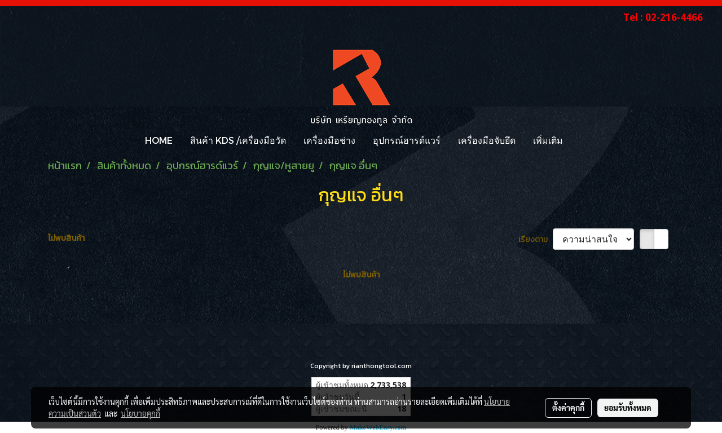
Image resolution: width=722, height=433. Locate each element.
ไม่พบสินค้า (66, 238)
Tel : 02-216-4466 (663, 17)
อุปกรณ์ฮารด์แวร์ (407, 140)
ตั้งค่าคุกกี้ (568, 408)
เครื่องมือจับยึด (487, 140)
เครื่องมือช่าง (329, 140)
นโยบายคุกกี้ (140, 413)
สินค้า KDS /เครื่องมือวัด (238, 140)
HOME (159, 140)
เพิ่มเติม (548, 140)
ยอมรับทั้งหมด (627, 408)
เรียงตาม (535, 239)
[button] (581, 140)
